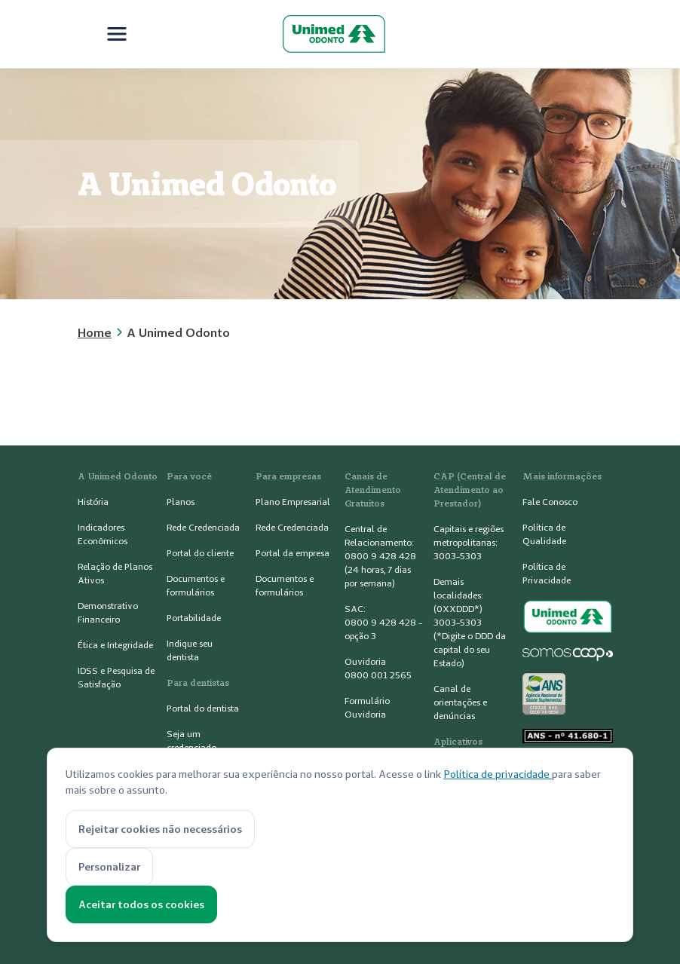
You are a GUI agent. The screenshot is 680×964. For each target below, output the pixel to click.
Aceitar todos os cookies (141, 904)
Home (95, 332)
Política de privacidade (497, 774)
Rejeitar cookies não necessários (160, 829)
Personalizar (109, 867)
